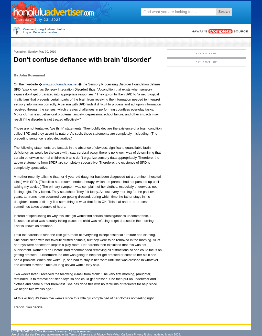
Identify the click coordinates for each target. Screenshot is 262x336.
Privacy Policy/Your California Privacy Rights (124, 334)
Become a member (45, 32)
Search (224, 11)
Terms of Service (79, 334)
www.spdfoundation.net (60, 84)
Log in (27, 32)
